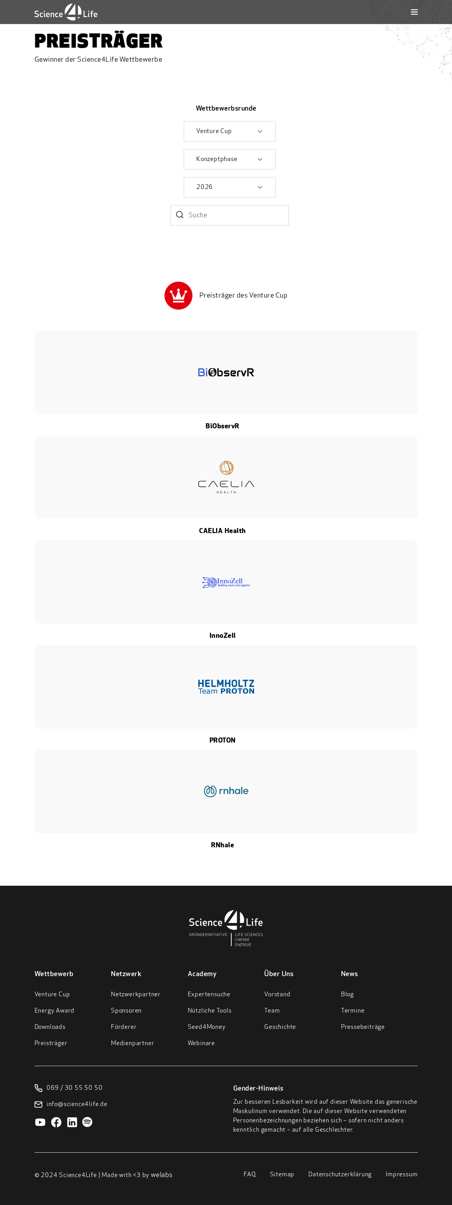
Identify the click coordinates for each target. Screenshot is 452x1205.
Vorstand (277, 995)
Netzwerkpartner (136, 995)
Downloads (50, 1027)
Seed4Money (207, 1027)
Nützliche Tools (210, 1011)
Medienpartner (132, 1044)
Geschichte (280, 1027)
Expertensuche (209, 995)
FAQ (250, 1175)
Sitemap (282, 1175)
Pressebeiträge (363, 1027)
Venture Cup (52, 995)
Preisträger (51, 1044)
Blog (347, 995)
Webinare (201, 1044)
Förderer (124, 1027)
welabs (162, 1175)
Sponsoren (126, 1011)
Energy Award (55, 1011)
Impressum (401, 1175)
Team (272, 1011)
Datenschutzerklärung (340, 1175)
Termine (353, 1011)
